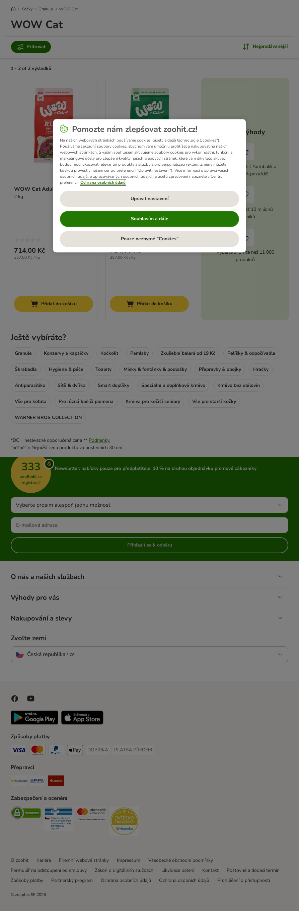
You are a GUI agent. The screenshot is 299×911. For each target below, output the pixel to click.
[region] (149, 186)
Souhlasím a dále (149, 219)
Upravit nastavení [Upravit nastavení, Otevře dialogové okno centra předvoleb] (150, 199)
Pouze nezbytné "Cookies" (149, 239)
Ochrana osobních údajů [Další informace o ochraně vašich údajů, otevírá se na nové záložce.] (103, 182)
